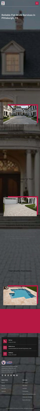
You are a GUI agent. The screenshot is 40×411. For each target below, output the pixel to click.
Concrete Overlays (27, 397)
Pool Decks (25, 391)
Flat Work (25, 385)
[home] (5, 3)
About (3, 385)
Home (3, 382)
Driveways (25, 382)
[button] (36, 3)
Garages (25, 388)
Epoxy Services (26, 400)
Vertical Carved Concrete (29, 394)
